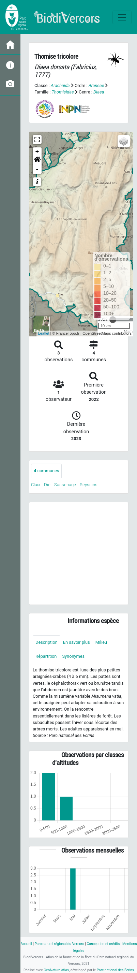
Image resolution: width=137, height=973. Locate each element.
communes (46, 470)
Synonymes (73, 656)
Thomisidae (63, 92)
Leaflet (43, 333)
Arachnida (60, 85)
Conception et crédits (103, 944)
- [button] (37, 169)
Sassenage (65, 484)
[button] (37, 160)
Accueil (26, 944)
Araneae (96, 85)
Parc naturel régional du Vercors (59, 944)
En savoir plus (76, 642)
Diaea (98, 92)
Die (47, 484)
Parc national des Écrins (115, 970)
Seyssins (88, 484)
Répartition (46, 656)
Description (46, 642)
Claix (35, 484)
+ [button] (37, 152)
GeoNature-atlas (56, 970)
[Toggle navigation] (122, 17)
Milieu (101, 642)
